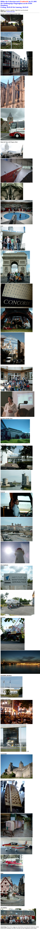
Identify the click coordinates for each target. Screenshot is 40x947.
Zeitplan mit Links (10, 11)
